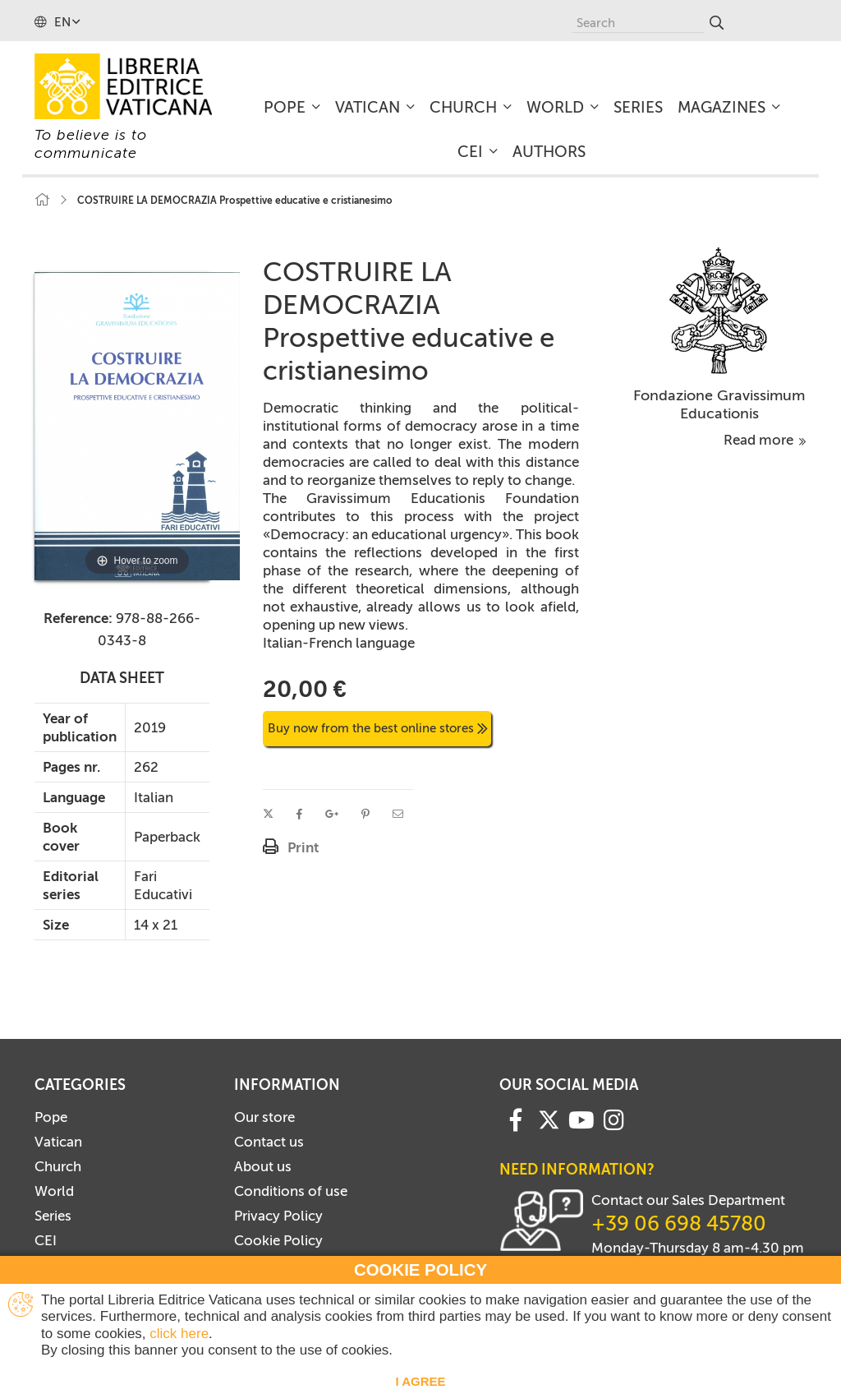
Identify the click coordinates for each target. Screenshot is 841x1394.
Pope (50, 1117)
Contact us (269, 1141)
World (54, 1191)
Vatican (58, 1141)
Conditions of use (290, 1191)
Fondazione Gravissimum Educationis (719, 404)
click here (179, 1333)
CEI (45, 1240)
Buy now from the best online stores (378, 728)
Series (52, 1215)
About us (263, 1166)
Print (303, 847)
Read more (765, 440)
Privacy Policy (278, 1215)
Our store (264, 1117)
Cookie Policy (278, 1240)
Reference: (78, 618)
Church (57, 1166)
